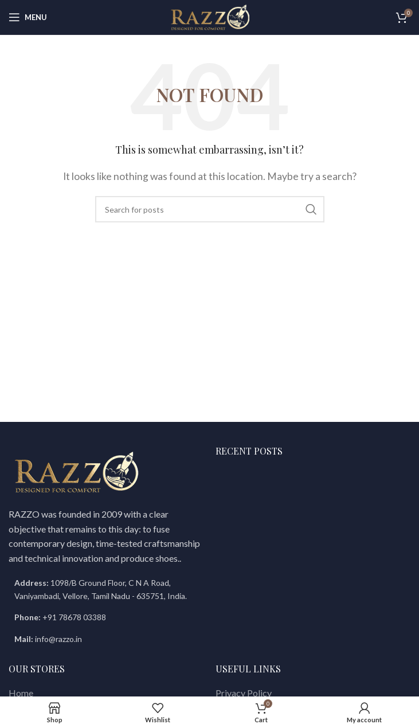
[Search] (209, 209)
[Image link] (76, 471)
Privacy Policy (244, 692)
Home (21, 692)
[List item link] (106, 617)
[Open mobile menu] (28, 17)
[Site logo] (209, 15)
